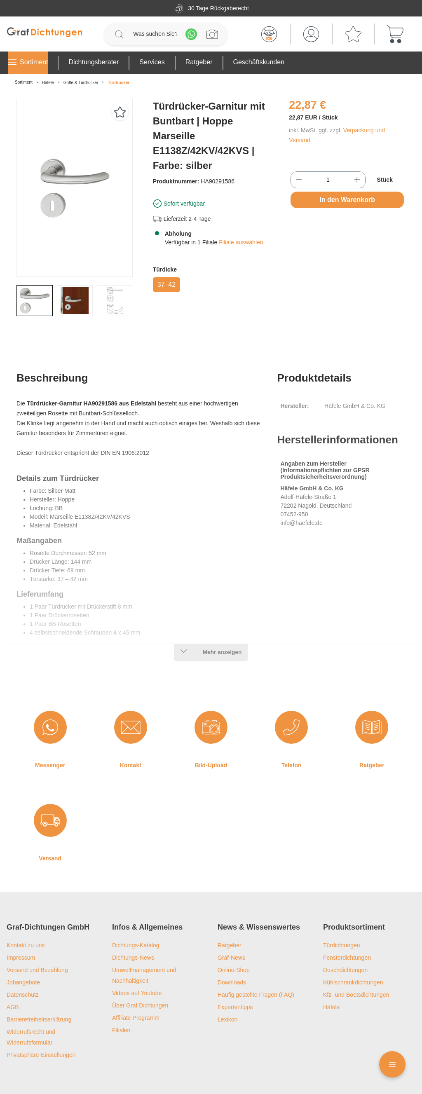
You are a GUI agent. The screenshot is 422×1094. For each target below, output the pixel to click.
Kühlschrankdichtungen (353, 950)
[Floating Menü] (392, 1064)
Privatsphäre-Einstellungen (41, 1023)
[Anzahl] (328, 180)
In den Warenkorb (347, 199)
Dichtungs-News (133, 926)
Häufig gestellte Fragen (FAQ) (256, 963)
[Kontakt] (130, 695)
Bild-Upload (211, 733)
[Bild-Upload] (211, 695)
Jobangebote (23, 950)
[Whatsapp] (191, 34)
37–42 (166, 284)
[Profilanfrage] (212, 34)
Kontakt (130, 733)
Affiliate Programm (135, 986)
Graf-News (231, 926)
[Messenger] (50, 695)
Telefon (291, 733)
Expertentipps (235, 975)
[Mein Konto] (311, 34)
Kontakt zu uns (26, 913)
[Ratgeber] (371, 695)
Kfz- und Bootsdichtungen (356, 963)
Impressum (21, 926)
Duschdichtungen (345, 938)
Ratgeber (371, 733)
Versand (50, 826)
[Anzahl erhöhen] (357, 180)
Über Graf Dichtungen (140, 973)
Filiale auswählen (241, 242)
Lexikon (227, 987)
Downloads (232, 950)
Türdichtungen (341, 913)
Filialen (121, 998)
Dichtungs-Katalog (135, 913)
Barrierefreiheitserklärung (39, 987)
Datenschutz (23, 963)
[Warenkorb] (395, 34)
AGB (13, 975)
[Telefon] (291, 695)
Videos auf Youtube (137, 961)
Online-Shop (234, 938)
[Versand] (50, 788)
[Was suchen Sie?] (155, 34)
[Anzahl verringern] (299, 180)
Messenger (50, 733)
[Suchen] (119, 34)
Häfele (331, 975)
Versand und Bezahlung (37, 938)
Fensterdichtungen (347, 926)
